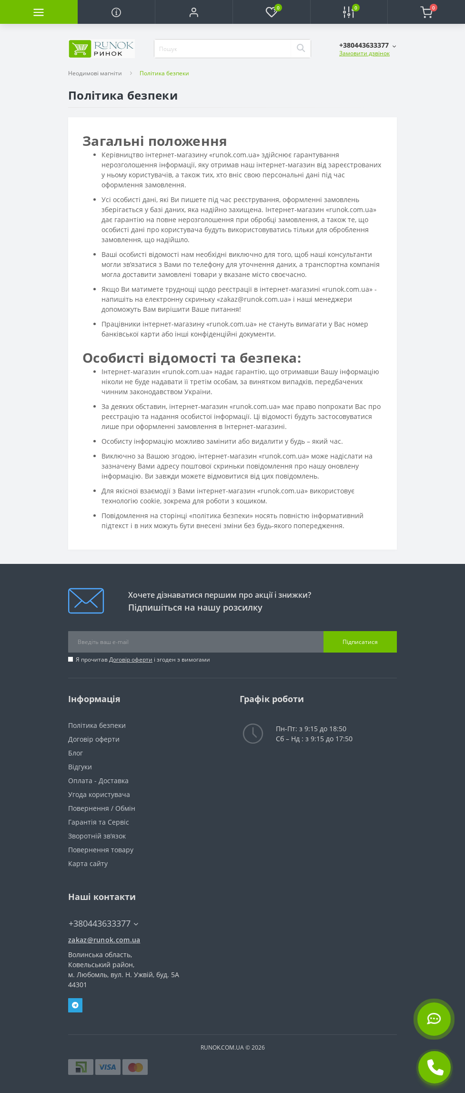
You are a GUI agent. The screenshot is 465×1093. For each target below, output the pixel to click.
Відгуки (80, 766)
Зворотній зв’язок (97, 835)
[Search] (301, 49)
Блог (75, 752)
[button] (193, 12)
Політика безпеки (97, 725)
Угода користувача (99, 794)
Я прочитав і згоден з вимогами (143, 659)
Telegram (75, 1005)
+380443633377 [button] (103, 923)
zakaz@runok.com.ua (104, 939)
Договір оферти (130, 659)
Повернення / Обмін (101, 808)
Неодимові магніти (95, 73)
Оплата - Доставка (98, 780)
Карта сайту (88, 863)
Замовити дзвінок (364, 53)
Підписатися (360, 642)
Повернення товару (100, 849)
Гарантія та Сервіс (98, 822)
